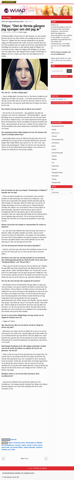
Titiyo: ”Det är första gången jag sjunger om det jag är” (23, 27)
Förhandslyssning (57, 139)
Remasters (55, 176)
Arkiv (52, 189)
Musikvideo (55, 166)
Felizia (53, 60)
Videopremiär (56, 182)
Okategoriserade (57, 172)
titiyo (13, 449)
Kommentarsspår (57, 153)
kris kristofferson (7, 445)
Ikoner (54, 146)
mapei (23, 445)
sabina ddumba (29, 447)
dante (10, 443)
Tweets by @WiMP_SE (58, 99)
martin (29, 445)
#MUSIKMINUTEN (58, 126)
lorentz (17, 445)
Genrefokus (55, 143)
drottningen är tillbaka (34, 443)
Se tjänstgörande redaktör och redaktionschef (18, 473)
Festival (54, 136)
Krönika (54, 156)
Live (53, 162)
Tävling (54, 179)
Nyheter (54, 169)
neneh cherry (37, 445)
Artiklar (54, 129)
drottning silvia (19, 443)
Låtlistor (54, 159)
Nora (66, 58)
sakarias (39, 447)
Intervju (13, 439)
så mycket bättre (16, 447)
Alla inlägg (7, 17)
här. (52, 48)
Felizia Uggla (22, 32)
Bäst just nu (55, 133)
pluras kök (5, 447)
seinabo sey (6, 449)
